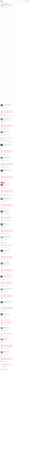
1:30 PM (5, 308)
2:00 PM (2, 190)
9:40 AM (8, 256)
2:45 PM (5, 112)
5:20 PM (8, 333)
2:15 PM (11, 176)
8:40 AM (5, 282)
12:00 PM (8, 163)
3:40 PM (11, 126)
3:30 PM (11, 112)
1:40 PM (5, 217)
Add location (4, 366)
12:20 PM (11, 163)
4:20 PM (8, 346)
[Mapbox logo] (16, 463)
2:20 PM (2, 126)
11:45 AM (2, 150)
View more (2, 113)
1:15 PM (11, 150)
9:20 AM (5, 256)
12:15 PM (5, 307)
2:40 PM (5, 126)
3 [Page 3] (4, 369)
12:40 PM (2, 231)
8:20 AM (2, 282)
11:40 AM (5, 163)
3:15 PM (8, 112)
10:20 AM (5, 283)
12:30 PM (5, 150)
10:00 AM (11, 256)
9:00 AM (2, 256)
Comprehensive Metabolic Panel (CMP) (4, 3)
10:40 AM (8, 283)
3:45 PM (8, 191)
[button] (23, 11)
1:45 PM (8, 308)
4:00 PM (11, 296)
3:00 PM (5, 177)
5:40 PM (11, 333)
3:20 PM (8, 126)
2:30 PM (2, 112)
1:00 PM (8, 150)
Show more (13, 116)
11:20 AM (2, 163)
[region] (22, 233)
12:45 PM (5, 176)
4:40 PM (8, 218)
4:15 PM (11, 191)
